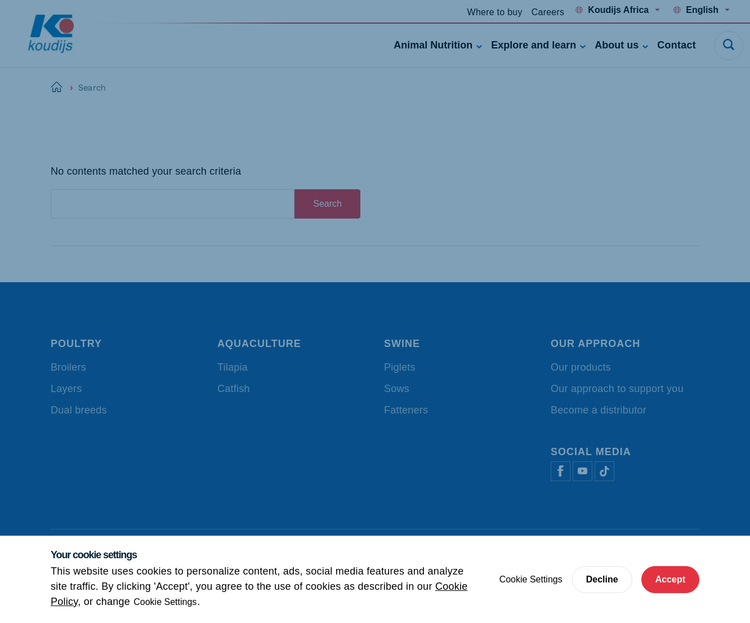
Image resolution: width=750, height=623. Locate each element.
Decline (602, 579)
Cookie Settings (165, 602)
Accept (670, 579)
